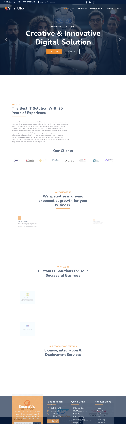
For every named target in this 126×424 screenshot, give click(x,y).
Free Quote (54, 51)
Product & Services (97, 8)
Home (66, 8)
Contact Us (72, 51)
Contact (119, 8)
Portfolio (110, 8)
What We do (82, 8)
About (72, 8)
